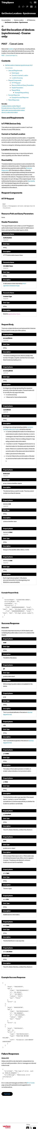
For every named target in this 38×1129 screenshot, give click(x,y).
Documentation (6, 20)
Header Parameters (17, 88)
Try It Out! (7, 1094)
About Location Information (10, 112)
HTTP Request (16, 83)
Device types (15, 73)
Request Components (14, 80)
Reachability (31, 181)
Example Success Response (20, 97)
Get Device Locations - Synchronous (16, 22)
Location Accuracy (17, 78)
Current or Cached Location (20, 75)
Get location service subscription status (13, 110)
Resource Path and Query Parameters (23, 85)
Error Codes (31, 1083)
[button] (27, 7)
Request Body (16, 90)
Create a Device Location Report (11, 106)
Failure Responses (13, 100)
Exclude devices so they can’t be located (13, 108)
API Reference (31, 20)
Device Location (19, 20)
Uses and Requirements (15, 70)
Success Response (14, 95)
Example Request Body (22, 92)
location (10, 49)
